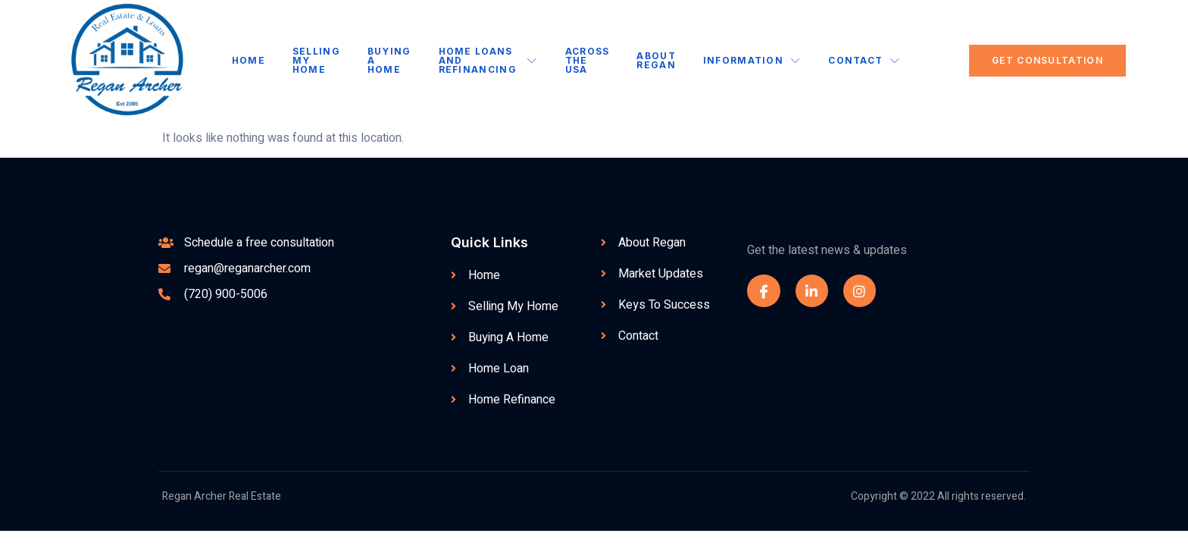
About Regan (654, 60)
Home (250, 60)
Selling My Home (318, 60)
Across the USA (586, 60)
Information (751, 60)
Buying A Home (391, 60)
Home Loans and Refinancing (488, 60)
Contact (863, 60)
